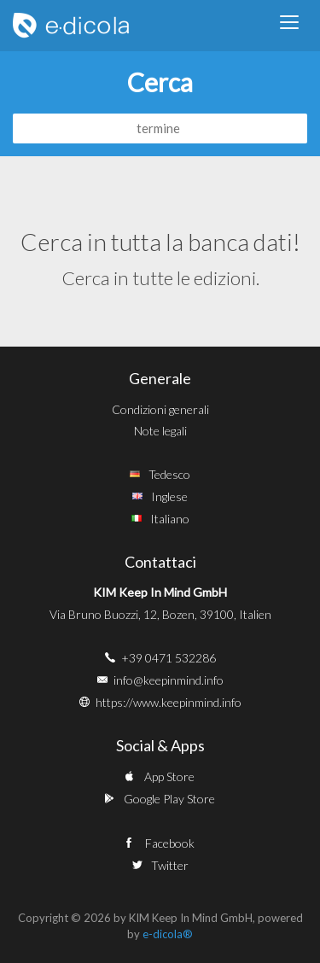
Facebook (170, 843)
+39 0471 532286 (168, 658)
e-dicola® (168, 934)
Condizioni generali (160, 409)
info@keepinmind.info (168, 680)
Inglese (169, 496)
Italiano (169, 518)
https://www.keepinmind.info (168, 702)
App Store (169, 776)
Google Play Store (169, 798)
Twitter (170, 865)
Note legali (160, 430)
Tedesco (169, 474)
